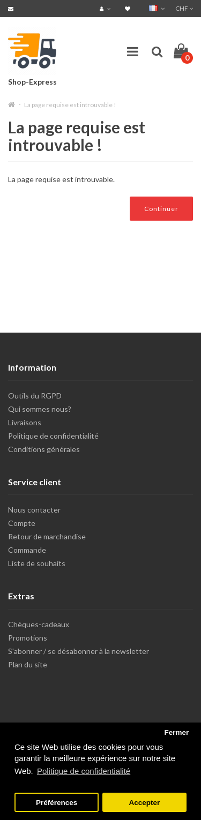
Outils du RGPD (35, 395)
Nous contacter (34, 509)
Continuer (161, 209)
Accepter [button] (144, 803)
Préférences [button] (56, 803)
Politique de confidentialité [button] (83, 771)
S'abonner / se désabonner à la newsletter (78, 651)
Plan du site (27, 664)
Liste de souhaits (36, 563)
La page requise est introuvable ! (70, 105)
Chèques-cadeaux (38, 624)
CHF (184, 8)
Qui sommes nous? (39, 408)
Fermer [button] (176, 732)
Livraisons (24, 422)
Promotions (27, 637)
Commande (27, 549)
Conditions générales (44, 449)
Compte (21, 523)
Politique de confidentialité (53, 435)
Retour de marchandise (47, 536)
